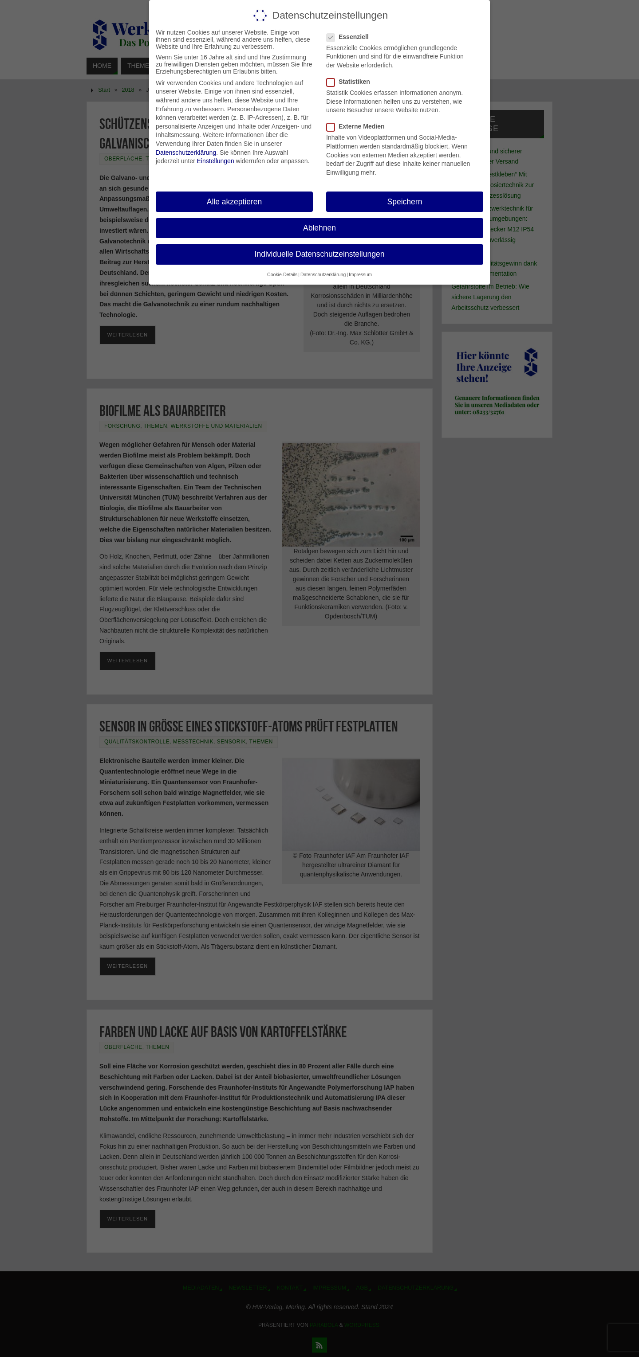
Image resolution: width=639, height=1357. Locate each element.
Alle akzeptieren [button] (234, 201)
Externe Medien (359, 126)
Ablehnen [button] (319, 227)
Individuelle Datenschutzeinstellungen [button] (320, 254)
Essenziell (351, 36)
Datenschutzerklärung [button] (323, 274)
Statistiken (352, 81)
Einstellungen (215, 160)
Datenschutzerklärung (186, 152)
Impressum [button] (360, 274)
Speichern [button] (404, 201)
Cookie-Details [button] (282, 274)
